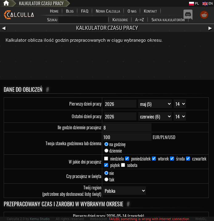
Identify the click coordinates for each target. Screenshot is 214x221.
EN (208, 4)
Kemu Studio (40, 219)
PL (194, 4)
